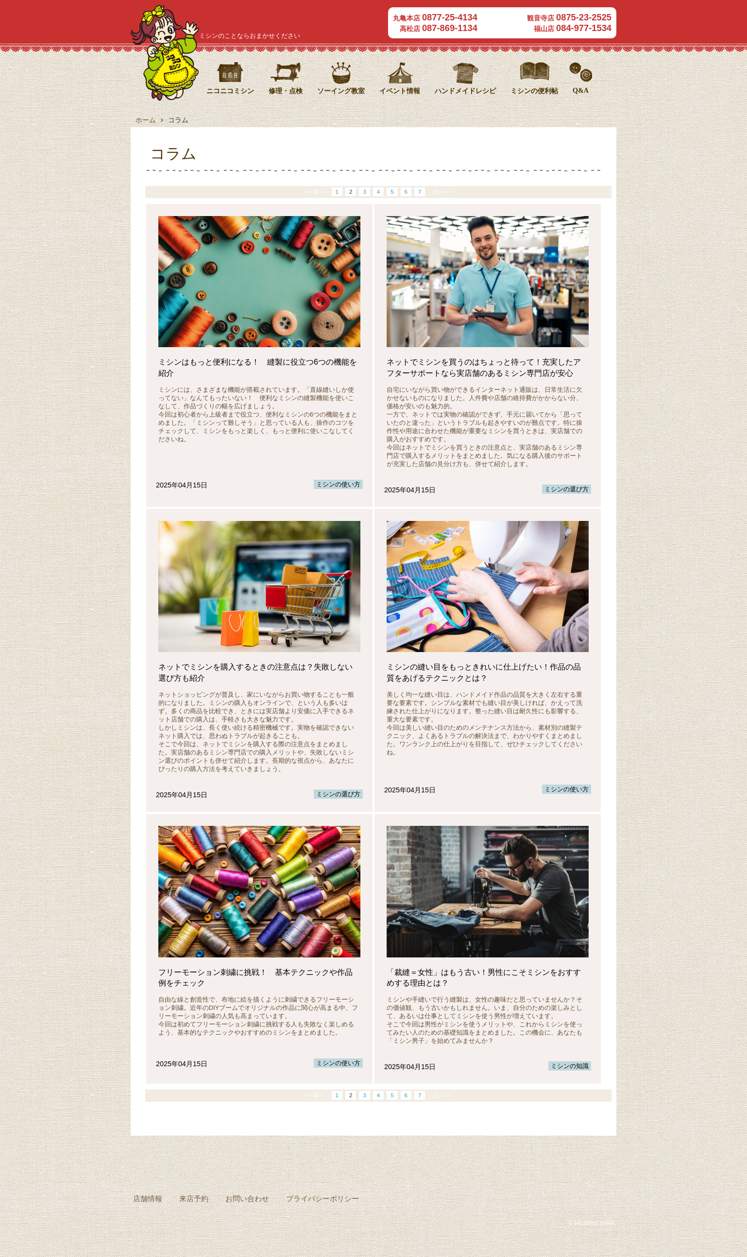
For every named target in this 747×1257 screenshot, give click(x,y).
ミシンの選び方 (566, 489)
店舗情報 (147, 1198)
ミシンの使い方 (338, 484)
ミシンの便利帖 (534, 91)
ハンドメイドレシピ (465, 91)
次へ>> (438, 192)
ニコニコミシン (271, 18)
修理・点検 (286, 91)
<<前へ (318, 192)
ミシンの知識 (570, 1066)
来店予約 (193, 1198)
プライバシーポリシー (322, 1198)
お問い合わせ (247, 1198)
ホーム (146, 120)
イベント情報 (399, 91)
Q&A (581, 90)
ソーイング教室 (341, 91)
